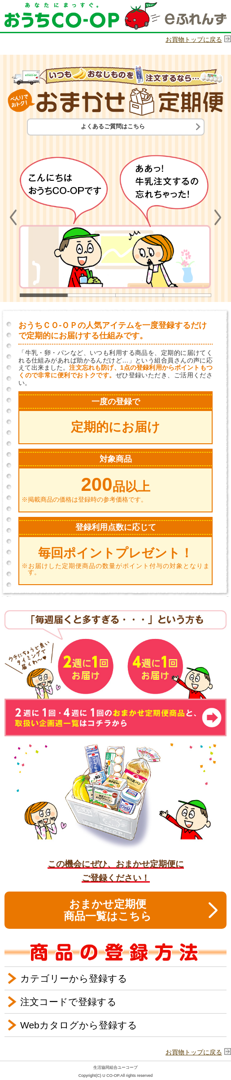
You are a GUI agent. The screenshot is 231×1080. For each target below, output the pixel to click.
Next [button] (217, 217)
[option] (115, 215)
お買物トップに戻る (194, 39)
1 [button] (44, 295)
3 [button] (139, 295)
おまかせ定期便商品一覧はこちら (108, 910)
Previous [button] (13, 217)
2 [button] (91, 295)
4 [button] (187, 295)
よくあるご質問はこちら (113, 126)
